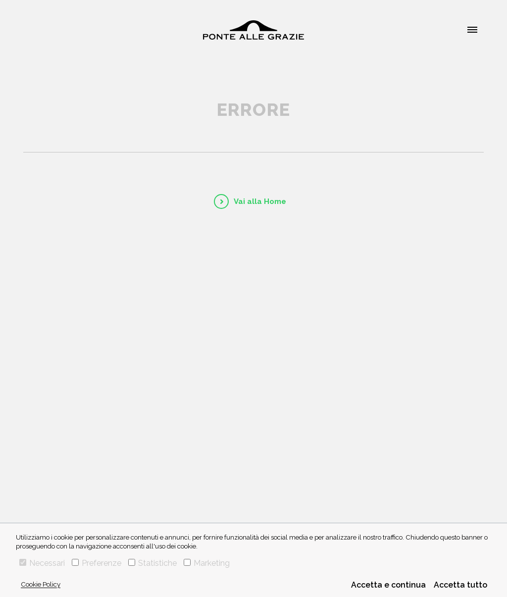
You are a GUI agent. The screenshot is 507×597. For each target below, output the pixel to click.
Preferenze (96, 563)
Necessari (42, 563)
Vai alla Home (260, 201)
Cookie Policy (40, 584)
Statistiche (152, 563)
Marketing (207, 563)
